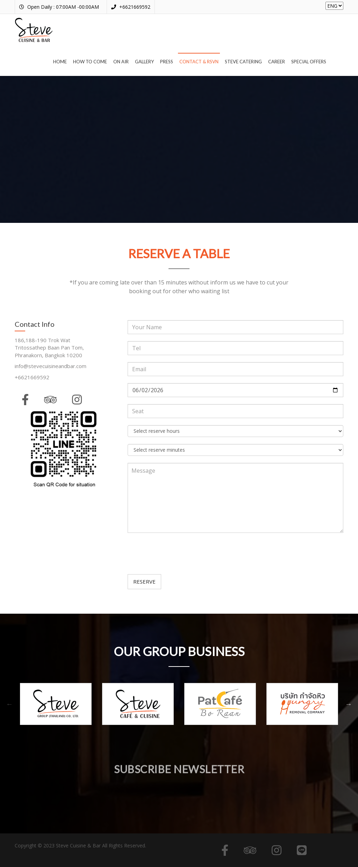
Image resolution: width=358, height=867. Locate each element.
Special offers (308, 61)
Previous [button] (9, 703)
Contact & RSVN (199, 61)
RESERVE (144, 581)
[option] (56, 704)
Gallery (144, 61)
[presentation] (181, 553)
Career (276, 61)
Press (166, 61)
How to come (90, 61)
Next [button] (348, 703)
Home (60, 61)
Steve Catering (243, 61)
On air (121, 61)
